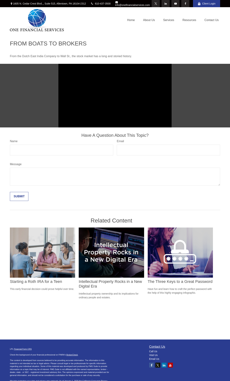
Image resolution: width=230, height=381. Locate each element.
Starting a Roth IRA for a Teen (36, 281)
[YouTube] (175, 3)
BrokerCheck (72, 355)
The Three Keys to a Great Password (180, 281)
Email (120, 141)
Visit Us (153, 355)
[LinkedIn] (166, 3)
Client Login (206, 3)
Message (16, 164)
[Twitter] (156, 3)
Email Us (154, 358)
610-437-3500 (100, 3)
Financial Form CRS (23, 349)
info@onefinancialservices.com (132, 3)
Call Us (153, 351)
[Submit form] (19, 196)
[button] (131, 20)
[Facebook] (185, 3)
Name (14, 141)
